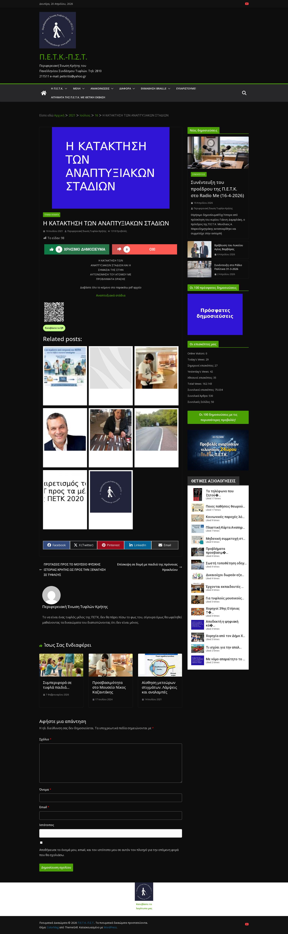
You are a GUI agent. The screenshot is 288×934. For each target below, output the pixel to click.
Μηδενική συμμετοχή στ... (225, 539)
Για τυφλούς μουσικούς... (225, 598)
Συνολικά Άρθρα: (198, 396)
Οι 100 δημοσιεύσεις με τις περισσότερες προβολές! (218, 417)
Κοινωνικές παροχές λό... (225, 517)
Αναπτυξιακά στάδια (110, 295)
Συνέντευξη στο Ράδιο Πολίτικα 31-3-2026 (228, 267)
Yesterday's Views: (199, 371)
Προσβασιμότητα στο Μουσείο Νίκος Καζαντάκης (109, 687)
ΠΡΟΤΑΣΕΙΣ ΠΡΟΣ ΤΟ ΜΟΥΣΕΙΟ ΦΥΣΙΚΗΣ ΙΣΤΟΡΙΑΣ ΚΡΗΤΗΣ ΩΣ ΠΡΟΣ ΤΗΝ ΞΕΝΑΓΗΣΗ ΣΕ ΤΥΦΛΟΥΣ (72, 569)
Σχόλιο (45, 739)
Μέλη (77, 88)
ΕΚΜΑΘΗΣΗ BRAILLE (153, 88)
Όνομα (45, 790)
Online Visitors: (197, 353)
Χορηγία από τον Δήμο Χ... (225, 636)
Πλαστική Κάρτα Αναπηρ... (225, 527)
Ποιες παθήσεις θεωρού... (225, 506)
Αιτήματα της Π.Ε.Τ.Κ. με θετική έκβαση (78, 97)
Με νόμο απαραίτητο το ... (225, 659)
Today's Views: (197, 359)
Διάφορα (125, 88)
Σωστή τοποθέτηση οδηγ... (226, 563)
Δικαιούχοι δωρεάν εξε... (225, 575)
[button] (65, 88)
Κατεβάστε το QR (54, 327)
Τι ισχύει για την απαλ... (224, 647)
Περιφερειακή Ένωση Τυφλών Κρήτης (86, 231)
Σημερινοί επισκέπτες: (201, 365)
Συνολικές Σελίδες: (199, 402)
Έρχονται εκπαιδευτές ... (225, 587)
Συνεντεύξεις (198, 174)
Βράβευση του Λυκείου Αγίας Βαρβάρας (228, 247)
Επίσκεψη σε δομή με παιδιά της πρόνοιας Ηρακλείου (149, 567)
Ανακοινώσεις (100, 88)
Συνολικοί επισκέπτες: (201, 389)
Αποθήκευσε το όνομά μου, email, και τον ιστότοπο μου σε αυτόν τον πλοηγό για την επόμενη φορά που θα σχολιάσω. (109, 852)
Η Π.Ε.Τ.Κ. (57, 88)
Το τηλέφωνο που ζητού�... (220, 493)
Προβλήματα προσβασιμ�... (217, 551)
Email (44, 807)
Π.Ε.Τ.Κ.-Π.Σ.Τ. (63, 57)
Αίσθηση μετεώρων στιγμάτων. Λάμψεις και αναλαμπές (159, 687)
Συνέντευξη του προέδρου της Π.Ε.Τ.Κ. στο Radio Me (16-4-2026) (217, 188)
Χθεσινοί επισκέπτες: (200, 377)
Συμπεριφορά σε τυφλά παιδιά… (57, 685)
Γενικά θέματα (51, 214)
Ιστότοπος (46, 825)
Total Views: (195, 383)
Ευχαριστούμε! (186, 88)
